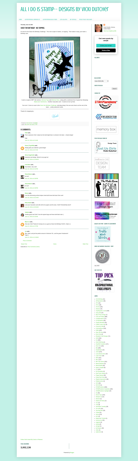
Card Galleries (63, 19)
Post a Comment (27, 240)
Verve (97, 414)
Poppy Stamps (99, 375)
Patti (26, 132)
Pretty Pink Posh (100, 377)
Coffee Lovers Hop (100, 324)
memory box (99, 420)
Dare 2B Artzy (99, 332)
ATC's (97, 305)
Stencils (98, 398)
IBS (26, 124)
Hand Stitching (99, 342)
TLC (97, 402)
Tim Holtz (98, 408)
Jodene (27, 212)
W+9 (97, 416)
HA (96, 340)
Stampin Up (99, 396)
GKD (97, 338)
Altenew (98, 309)
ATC (97, 303)
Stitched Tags (45, 100)
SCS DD (98, 385)
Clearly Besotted (100, 322)
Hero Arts (98, 346)
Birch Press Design (101, 314)
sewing (97, 424)
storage (98, 426)
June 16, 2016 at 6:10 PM (31, 169)
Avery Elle (98, 312)
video (97, 430)
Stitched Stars (56, 100)
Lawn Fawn (99, 355)
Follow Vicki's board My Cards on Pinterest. (32, 439)
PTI (97, 369)
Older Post (85, 244)
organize (98, 422)
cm (26, 231)
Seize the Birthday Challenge (48, 105)
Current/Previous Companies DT (32, 19)
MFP (97, 357)
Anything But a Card (101, 310)
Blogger (72, 452)
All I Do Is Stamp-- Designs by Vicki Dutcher (65, 9)
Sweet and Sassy (100, 400)
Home (20, 19)
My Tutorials (73, 19)
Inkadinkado (99, 350)
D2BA (97, 330)
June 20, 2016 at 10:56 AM (32, 207)
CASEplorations (100, 318)
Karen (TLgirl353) (29, 145)
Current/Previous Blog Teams (50, 19)
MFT (97, 359)
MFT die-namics (31, 124)
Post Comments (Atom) (34, 246)
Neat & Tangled (100, 367)
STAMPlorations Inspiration (103, 389)
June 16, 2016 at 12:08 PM (32, 159)
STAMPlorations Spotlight (102, 391)
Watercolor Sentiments (40, 101)
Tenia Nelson (28, 174)
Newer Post (24, 244)
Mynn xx (27, 221)
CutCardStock (99, 328)
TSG (97, 404)
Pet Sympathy (99, 371)
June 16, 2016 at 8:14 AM (31, 140)
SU (96, 393)
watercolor (98, 432)
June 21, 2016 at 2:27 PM (31, 226)
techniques (98, 428)
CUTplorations (99, 320)
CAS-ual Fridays (100, 316)
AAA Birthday (99, 299)
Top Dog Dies (99, 410)
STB (36, 124)
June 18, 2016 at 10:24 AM (32, 197)
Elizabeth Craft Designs (102, 336)
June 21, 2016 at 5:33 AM (31, 216)
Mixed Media (99, 365)
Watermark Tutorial (101, 418)
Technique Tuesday (101, 406)
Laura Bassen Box (100, 353)
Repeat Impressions (101, 379)
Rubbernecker (99, 381)
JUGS (97, 351)
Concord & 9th (99, 326)
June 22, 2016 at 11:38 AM (32, 237)
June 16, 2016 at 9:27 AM (31, 150)
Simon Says (99, 395)
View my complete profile (110, 31)
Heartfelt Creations (100, 344)
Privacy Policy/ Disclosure (85, 19)
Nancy (26, 193)
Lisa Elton (27, 164)
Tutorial (98, 412)
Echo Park (98, 334)
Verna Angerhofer (29, 155)
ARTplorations (99, 301)
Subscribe (106, 50)
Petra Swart (28, 202)
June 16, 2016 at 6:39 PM (31, 178)
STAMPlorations (100, 387)
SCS (97, 383)
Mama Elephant (100, 363)
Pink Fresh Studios (101, 373)
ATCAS (98, 306)
